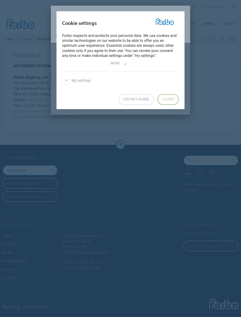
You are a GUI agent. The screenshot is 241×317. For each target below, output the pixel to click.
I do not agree (136, 99)
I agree (168, 99)
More (118, 64)
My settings (76, 80)
